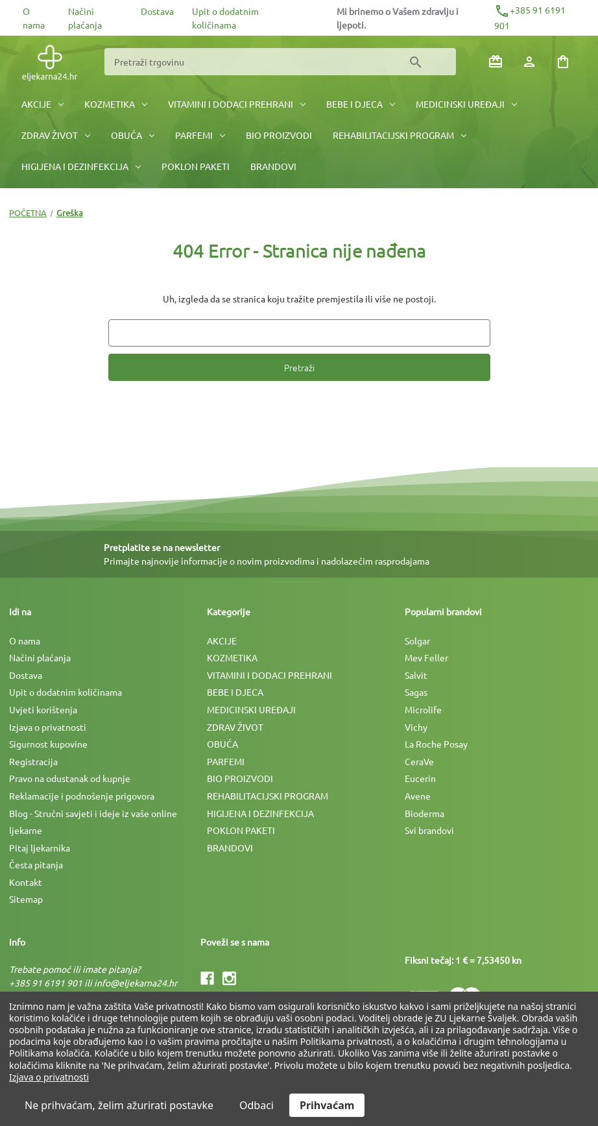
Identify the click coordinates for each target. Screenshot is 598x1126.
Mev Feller (426, 657)
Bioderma (424, 813)
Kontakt (25, 882)
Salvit (416, 675)
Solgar (417, 640)
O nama (24, 640)
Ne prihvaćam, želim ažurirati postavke (119, 1105)
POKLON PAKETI (195, 166)
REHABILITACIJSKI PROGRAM (399, 135)
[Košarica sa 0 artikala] (563, 62)
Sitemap (26, 899)
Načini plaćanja (40, 657)
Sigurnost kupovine (48, 744)
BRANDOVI (273, 166)
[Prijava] (529, 62)
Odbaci (256, 1105)
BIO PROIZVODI (279, 135)
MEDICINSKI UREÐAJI (466, 104)
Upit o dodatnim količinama (65, 692)
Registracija (33, 761)
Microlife (423, 709)
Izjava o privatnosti (47, 727)
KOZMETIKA (115, 104)
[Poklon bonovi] (495, 62)
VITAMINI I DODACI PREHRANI (236, 104)
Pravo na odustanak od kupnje (69, 778)
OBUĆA (132, 135)
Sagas (416, 692)
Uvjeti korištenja (43, 709)
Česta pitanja (36, 864)
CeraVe (419, 761)
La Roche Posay (436, 744)
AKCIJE (42, 104)
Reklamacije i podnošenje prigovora (81, 796)
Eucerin (420, 778)
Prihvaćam (327, 1105)
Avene (418, 796)
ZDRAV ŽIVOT (55, 135)
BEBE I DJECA (360, 104)
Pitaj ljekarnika (39, 847)
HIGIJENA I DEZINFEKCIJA (81, 166)
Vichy (416, 727)
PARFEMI (200, 135)
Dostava (157, 11)
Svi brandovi (429, 830)
